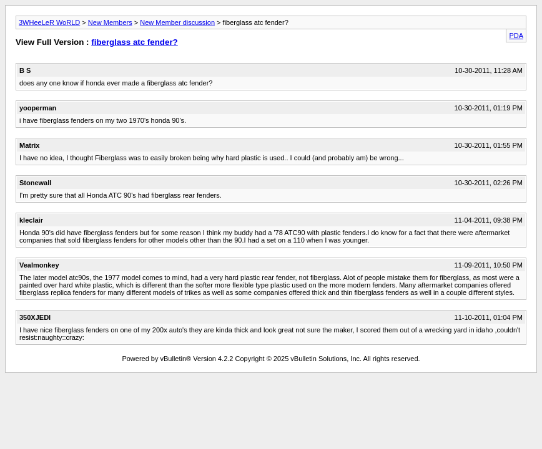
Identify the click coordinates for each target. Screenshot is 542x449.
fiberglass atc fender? (134, 42)
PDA (516, 35)
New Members (110, 22)
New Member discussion (177, 22)
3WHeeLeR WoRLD (49, 22)
